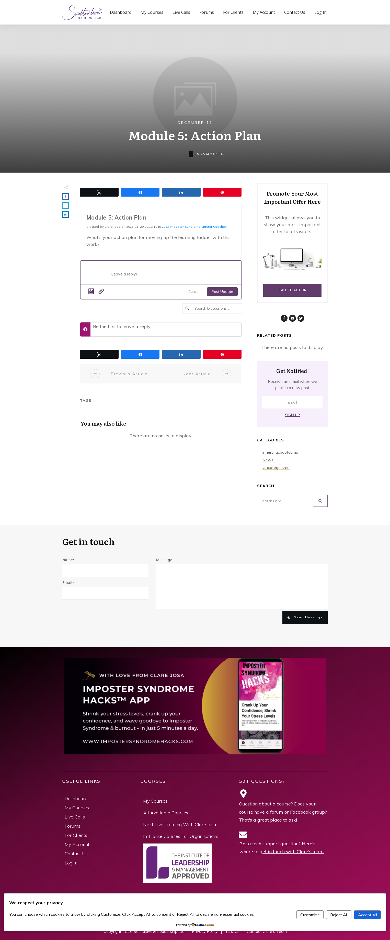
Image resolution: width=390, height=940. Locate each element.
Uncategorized (276, 467)
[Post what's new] (173, 276)
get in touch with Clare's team (292, 851)
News (267, 459)
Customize (310, 914)
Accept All (367, 914)
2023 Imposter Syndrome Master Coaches (194, 226)
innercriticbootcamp (280, 452)
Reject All (339, 914)
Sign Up (292, 415)
